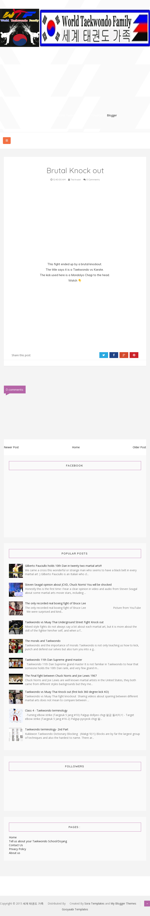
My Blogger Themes (123, 903)
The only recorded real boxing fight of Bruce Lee (55, 603)
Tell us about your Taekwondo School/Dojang (38, 841)
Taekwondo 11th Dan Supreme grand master (53, 660)
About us (14, 853)
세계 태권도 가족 (33, 903)
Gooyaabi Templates (75, 909)
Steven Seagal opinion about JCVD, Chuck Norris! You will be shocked (68, 584)
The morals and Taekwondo (43, 641)
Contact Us (16, 845)
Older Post (139, 447)
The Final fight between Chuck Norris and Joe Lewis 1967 (61, 675)
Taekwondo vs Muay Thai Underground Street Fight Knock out (64, 622)
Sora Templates (94, 903)
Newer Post (11, 447)
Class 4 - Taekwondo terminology (46, 710)
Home (76, 447)
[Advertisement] (77, 86)
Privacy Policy (17, 849)
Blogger (112, 115)
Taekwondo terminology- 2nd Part (46, 729)
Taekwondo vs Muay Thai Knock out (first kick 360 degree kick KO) (67, 692)
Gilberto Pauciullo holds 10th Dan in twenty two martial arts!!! (63, 566)
